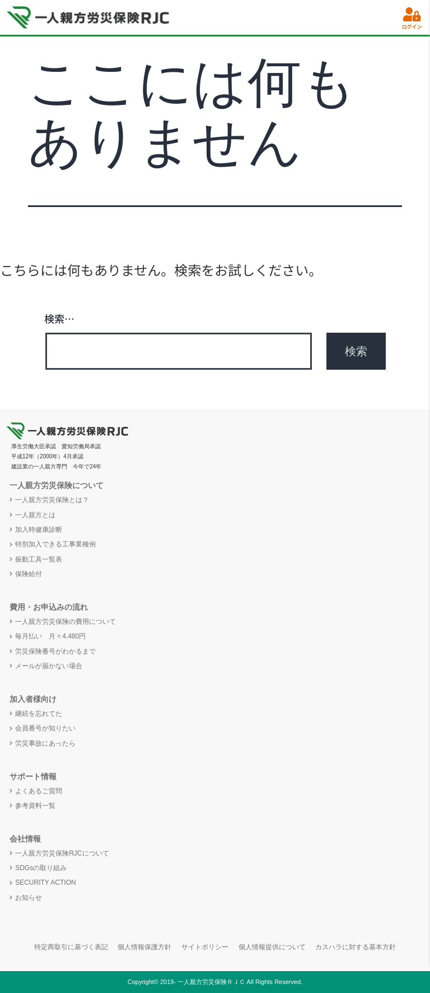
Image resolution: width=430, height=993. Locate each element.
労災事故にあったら (45, 743)
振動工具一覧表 (38, 559)
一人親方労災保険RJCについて (62, 853)
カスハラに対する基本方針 (355, 947)
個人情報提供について (272, 947)
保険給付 (28, 574)
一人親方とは (35, 515)
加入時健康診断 (38, 530)
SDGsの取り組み (41, 868)
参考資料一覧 (35, 806)
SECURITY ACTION (45, 882)
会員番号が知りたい (45, 728)
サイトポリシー (204, 947)
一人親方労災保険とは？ (52, 500)
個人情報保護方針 (144, 947)
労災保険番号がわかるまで (55, 651)
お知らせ (28, 898)
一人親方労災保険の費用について (65, 622)
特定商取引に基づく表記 (71, 947)
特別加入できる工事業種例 (55, 544)
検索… (59, 318)
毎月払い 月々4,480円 (50, 636)
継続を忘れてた (38, 714)
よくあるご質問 (38, 791)
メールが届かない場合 (48, 666)
